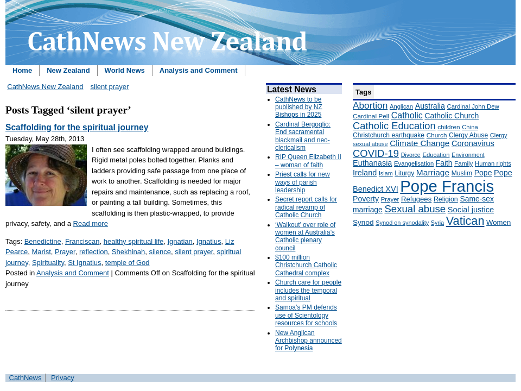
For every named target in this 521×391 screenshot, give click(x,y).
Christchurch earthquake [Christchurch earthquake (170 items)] (388, 135)
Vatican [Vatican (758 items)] (465, 221)
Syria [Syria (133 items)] (437, 222)
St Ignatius (84, 262)
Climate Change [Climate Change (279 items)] (419, 143)
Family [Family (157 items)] (463, 163)
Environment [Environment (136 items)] (468, 155)
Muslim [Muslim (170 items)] (462, 173)
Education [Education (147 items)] (435, 155)
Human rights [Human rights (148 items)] (493, 163)
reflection (93, 252)
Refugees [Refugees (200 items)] (416, 199)
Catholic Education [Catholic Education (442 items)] (394, 125)
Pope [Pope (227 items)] (483, 172)
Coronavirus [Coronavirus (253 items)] (473, 143)
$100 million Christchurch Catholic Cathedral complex (306, 265)
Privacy (62, 378)
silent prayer (109, 87)
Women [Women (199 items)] (498, 222)
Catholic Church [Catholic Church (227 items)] (451, 115)
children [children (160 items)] (448, 127)
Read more (90, 223)
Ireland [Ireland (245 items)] (365, 172)
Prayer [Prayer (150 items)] (390, 199)
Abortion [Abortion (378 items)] (370, 105)
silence (160, 252)
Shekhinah (128, 252)
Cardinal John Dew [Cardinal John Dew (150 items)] (473, 106)
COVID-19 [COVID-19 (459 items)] (376, 153)
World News (125, 70)
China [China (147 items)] (470, 127)
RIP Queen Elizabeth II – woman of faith (308, 160)
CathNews (25, 378)
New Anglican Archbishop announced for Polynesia (308, 340)
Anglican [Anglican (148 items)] (401, 106)
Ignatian (179, 241)
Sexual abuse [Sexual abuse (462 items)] (415, 209)
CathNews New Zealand (45, 87)
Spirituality (48, 262)
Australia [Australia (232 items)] (430, 106)
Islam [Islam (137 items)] (386, 173)
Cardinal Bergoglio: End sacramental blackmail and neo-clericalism (303, 136)
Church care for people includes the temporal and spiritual (308, 290)
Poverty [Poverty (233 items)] (366, 198)
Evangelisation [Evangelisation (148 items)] (414, 163)
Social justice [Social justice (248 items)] (471, 209)
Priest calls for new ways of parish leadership (302, 182)
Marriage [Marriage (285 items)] (432, 172)
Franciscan (82, 241)
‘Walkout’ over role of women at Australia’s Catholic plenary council (305, 236)
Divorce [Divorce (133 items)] (411, 155)
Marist (40, 252)
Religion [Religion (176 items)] (446, 199)
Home (22, 70)
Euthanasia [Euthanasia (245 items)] (372, 163)
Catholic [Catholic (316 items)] (407, 115)
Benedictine (42, 241)
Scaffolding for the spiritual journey (76, 127)
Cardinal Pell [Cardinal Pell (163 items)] (371, 116)
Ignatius (208, 241)
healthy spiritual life (134, 241)
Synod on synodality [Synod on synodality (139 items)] (402, 222)
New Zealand (68, 70)
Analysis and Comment (199, 70)
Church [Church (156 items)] (437, 134)
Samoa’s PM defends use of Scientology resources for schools (306, 315)
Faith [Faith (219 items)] (444, 163)
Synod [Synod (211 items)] (363, 222)
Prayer (65, 252)
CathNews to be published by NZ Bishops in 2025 (298, 107)
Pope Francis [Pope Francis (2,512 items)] (447, 186)
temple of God (127, 262)
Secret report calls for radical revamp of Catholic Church (306, 207)
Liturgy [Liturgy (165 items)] (404, 173)
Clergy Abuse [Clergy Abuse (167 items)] (468, 135)
